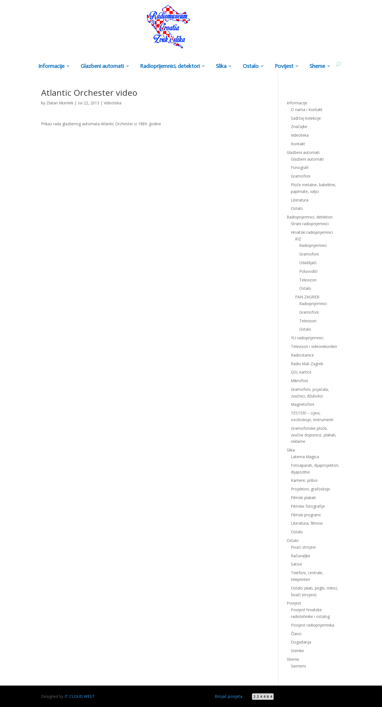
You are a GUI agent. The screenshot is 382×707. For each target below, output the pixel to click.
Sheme (317, 66)
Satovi (296, 564)
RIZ (298, 239)
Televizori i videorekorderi (314, 346)
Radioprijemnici (313, 245)
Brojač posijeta (228, 696)
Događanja (301, 642)
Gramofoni (300, 176)
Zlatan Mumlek (59, 102)
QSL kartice (301, 372)
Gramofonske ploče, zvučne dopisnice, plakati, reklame (313, 435)
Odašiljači (307, 262)
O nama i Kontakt (307, 109)
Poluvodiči (308, 271)
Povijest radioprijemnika (312, 625)
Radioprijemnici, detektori (170, 66)
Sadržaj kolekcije (306, 118)
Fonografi (299, 167)
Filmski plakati (303, 497)
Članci (296, 633)
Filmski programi (306, 514)
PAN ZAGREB (307, 297)
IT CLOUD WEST (79, 696)
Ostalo (251, 66)
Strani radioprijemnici (310, 223)
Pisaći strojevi (303, 547)
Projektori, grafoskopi (310, 489)
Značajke (299, 126)
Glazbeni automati (102, 66)
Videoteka (112, 102)
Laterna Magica (305, 456)
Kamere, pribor (304, 480)
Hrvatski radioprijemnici (312, 232)
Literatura (299, 200)
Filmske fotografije (308, 506)
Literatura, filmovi (307, 523)
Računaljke (300, 555)
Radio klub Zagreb (307, 363)
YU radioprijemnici (307, 337)
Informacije (51, 66)
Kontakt (298, 143)
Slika (221, 66)
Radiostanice (302, 355)
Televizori (307, 280)
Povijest (284, 66)
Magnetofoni (302, 404)
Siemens (298, 666)
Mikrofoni (299, 380)
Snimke (297, 650)
